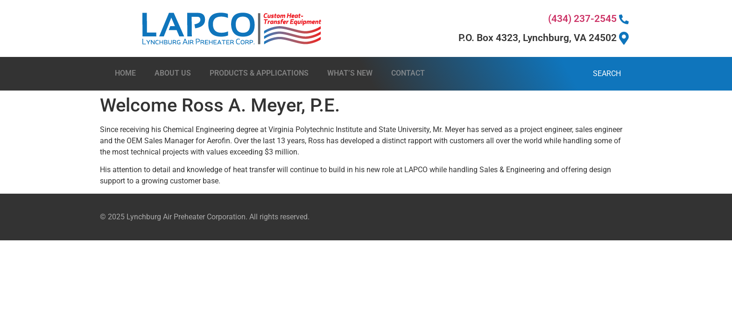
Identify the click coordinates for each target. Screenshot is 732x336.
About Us (173, 73)
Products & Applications (259, 73)
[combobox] (536, 74)
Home (125, 73)
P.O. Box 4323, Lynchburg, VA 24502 (543, 38)
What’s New (350, 73)
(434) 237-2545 (588, 18)
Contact (408, 73)
